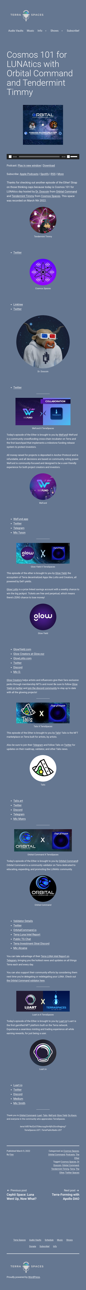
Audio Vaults (15, 30)
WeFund (63, 434)
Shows (55, 30)
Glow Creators (14, 680)
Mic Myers (19, 818)
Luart (39, 1115)
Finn (12, 1154)
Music (30, 30)
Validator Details (23, 921)
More (61, 174)
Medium (18, 1098)
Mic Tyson (19, 532)
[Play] (10, 156)
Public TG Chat (22, 939)
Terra (72, 1169)
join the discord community (42, 688)
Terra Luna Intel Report (26, 934)
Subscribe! (73, 30)
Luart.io (63, 1021)
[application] (43, 156)
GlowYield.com (22, 649)
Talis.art (18, 800)
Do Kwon (72, 1115)
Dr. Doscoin (42, 191)
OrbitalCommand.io (24, 930)
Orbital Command (66, 191)
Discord (17, 667)
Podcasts (70, 1154)
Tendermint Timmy (23, 196)
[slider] (39, 156)
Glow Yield (61, 573)
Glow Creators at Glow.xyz (28, 653)
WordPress (34, 1277)
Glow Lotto (12, 589)
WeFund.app (20, 519)
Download (49, 165)
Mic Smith (19, 1103)
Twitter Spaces (72, 1172)
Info (40, 30)
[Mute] (68, 156)
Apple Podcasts (29, 174)
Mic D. (17, 671)
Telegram (18, 528)
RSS (53, 174)
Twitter (17, 252)
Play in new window (29, 165)
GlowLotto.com (22, 658)
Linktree (18, 304)
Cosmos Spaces (50, 196)
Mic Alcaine (20, 948)
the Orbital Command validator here (26, 980)
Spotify (44, 174)
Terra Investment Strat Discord (31, 943)
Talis (57, 732)
